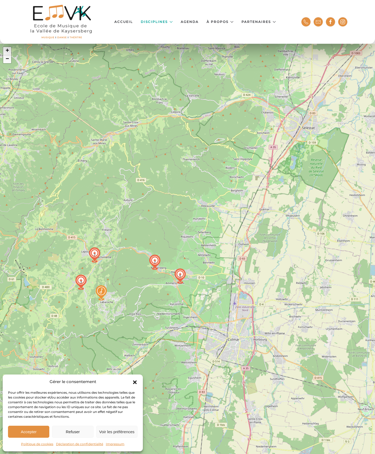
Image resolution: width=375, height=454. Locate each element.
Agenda (190, 22)
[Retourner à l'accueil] (62, 22)
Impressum (115, 444)
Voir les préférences (117, 431)
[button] (135, 381)
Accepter (29, 431)
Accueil (123, 22)
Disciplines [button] (157, 22)
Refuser (73, 431)
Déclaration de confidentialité (79, 444)
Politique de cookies (37, 444)
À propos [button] (220, 22)
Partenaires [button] (258, 22)
